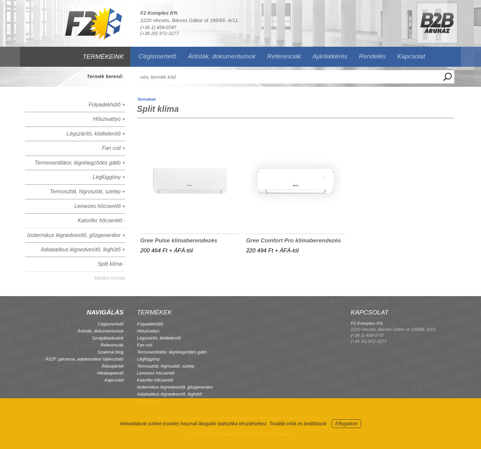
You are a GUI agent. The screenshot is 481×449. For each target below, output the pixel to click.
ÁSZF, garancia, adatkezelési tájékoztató (84, 359)
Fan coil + (113, 148)
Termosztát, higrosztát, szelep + (87, 191)
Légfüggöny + (109, 177)
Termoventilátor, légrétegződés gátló (172, 352)
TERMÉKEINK (103, 56)
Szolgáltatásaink (108, 338)
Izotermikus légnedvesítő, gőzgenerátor (175, 387)
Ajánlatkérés (330, 56)
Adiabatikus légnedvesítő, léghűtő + (83, 249)
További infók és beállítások (297, 423)
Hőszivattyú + (109, 119)
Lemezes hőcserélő (156, 373)
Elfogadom (346, 423)
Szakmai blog (111, 352)
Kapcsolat (411, 56)
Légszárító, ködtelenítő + (95, 134)
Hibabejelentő (110, 373)
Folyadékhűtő (150, 323)
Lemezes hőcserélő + (99, 206)
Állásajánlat (113, 366)
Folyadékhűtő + (107, 104)
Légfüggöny (148, 359)
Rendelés (372, 56)
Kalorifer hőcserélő (155, 380)
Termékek (146, 99)
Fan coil (144, 345)
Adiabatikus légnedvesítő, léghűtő (169, 394)
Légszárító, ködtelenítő (159, 338)
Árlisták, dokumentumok (222, 56)
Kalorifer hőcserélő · (101, 220)
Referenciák (284, 56)
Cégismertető (157, 56)
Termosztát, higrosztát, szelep (165, 366)
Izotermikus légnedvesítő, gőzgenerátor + (76, 235)
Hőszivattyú (148, 330)
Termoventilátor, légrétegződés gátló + (80, 163)
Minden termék (109, 278)
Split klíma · (111, 264)
